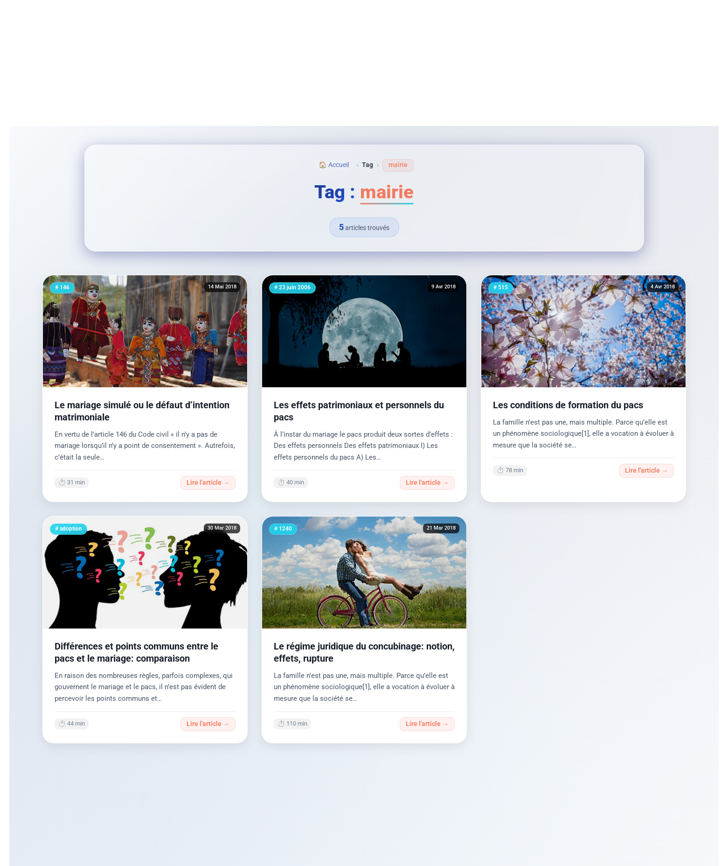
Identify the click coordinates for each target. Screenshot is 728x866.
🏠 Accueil (334, 165)
